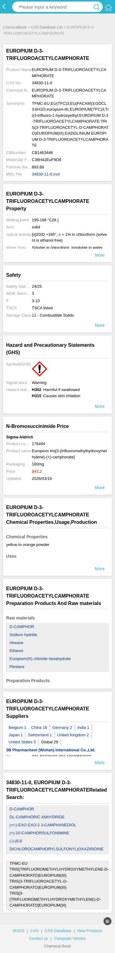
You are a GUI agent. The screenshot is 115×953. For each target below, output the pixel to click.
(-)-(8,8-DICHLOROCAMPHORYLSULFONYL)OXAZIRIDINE (57, 845)
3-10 (36, 301)
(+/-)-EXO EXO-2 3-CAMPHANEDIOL (43, 825)
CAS (34, 930)
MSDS (19, 930)
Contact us (38, 938)
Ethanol (16, 650)
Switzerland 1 (40, 735)
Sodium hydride (23, 634)
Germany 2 (62, 727)
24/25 (37, 286)
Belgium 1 (17, 727)
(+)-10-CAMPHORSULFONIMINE (39, 833)
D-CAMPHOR (22, 626)
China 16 (39, 727)
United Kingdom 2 (73, 735)
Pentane (17, 666)
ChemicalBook (15, 27)
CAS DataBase (57, 930)
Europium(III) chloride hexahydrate (40, 658)
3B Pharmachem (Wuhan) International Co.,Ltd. (50, 750)
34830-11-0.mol (46, 174)
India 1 (83, 727)
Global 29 (49, 742)
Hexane (16, 642)
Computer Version (70, 938)
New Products (89, 930)
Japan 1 (16, 735)
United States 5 (22, 742)
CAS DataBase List (47, 27)
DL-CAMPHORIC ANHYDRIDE (37, 817)
